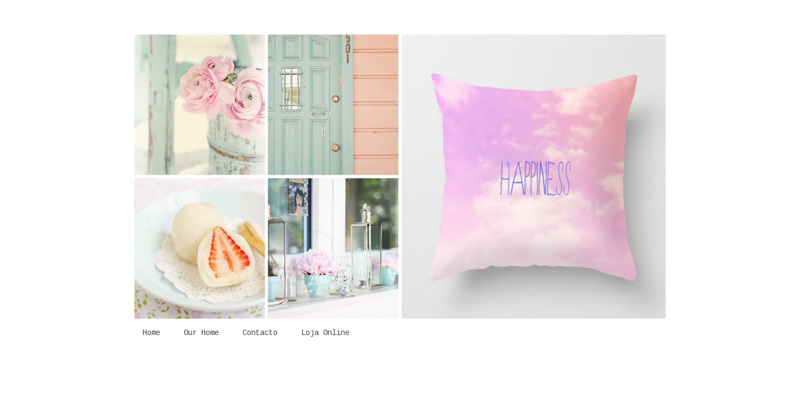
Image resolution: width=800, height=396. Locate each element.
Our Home (201, 332)
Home (151, 332)
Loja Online (325, 332)
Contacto (260, 332)
